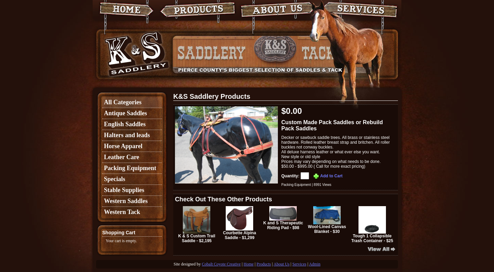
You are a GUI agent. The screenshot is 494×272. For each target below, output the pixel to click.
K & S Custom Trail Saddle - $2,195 (196, 224)
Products (264, 264)
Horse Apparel (123, 146)
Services (299, 264)
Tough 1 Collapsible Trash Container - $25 (372, 224)
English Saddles (125, 124)
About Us (282, 264)
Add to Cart (328, 176)
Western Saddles (126, 201)
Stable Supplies (124, 190)
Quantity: (295, 176)
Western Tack (122, 212)
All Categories (122, 102)
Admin (314, 264)
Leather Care (121, 157)
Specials (114, 179)
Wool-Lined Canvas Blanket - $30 (327, 220)
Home (249, 264)
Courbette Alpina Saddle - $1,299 (239, 223)
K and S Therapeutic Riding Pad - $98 (283, 218)
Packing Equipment (130, 168)
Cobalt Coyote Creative (221, 264)
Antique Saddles (125, 113)
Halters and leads (127, 135)
